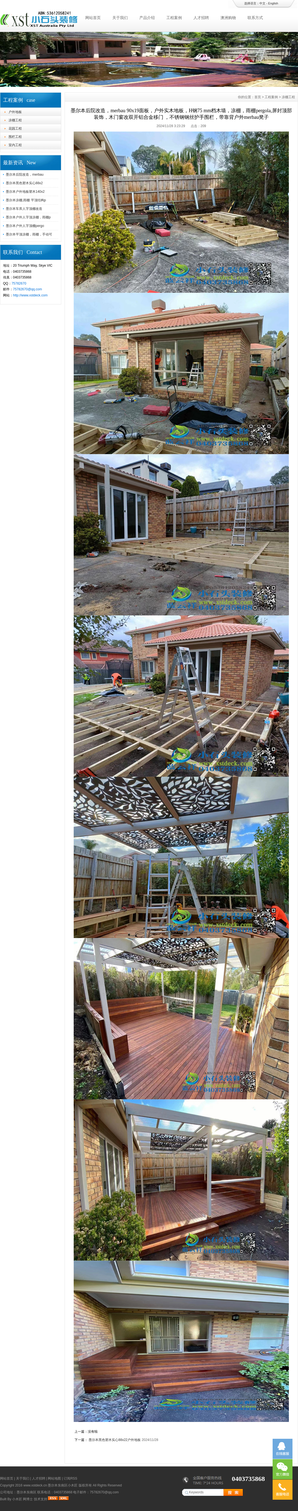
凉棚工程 (15, 120)
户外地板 (15, 112)
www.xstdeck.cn (35, 1485)
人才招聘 (201, 17)
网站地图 (54, 1478)
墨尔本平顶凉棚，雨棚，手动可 (29, 234)
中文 (262, 3)
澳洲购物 (228, 17)
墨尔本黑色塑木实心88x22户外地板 (114, 1440)
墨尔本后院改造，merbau (25, 174)
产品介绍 (147, 17)
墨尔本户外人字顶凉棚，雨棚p (28, 217)
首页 (257, 97)
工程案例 (174, 17)
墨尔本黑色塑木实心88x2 (24, 183)
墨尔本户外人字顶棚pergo (25, 226)
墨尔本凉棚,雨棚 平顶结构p (26, 200)
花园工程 (15, 128)
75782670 (19, 283)
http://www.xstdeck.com (30, 295)
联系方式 (255, 17)
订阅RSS (70, 1478)
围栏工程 (15, 137)
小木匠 (17, 1499)
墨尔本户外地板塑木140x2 (25, 192)
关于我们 (120, 17)
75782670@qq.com (27, 289)
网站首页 (93, 17)
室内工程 (15, 145)
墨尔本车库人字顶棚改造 (24, 209)
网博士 (28, 1499)
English (273, 3)
